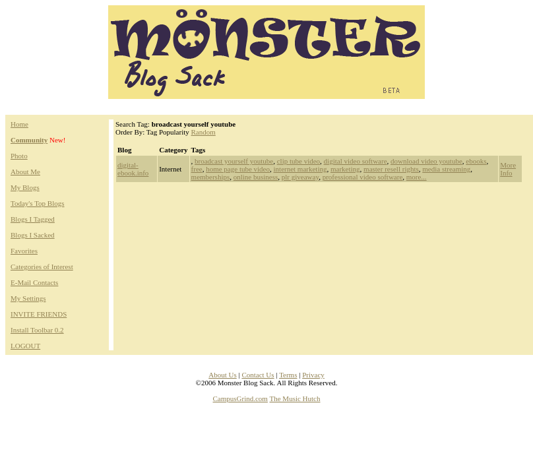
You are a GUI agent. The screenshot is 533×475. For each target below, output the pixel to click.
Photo (19, 156)
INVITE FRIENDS (39, 314)
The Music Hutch (295, 398)
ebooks (476, 161)
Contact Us (257, 375)
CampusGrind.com (240, 398)
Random (203, 132)
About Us (222, 375)
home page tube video (238, 169)
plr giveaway (300, 177)
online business (256, 177)
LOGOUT (25, 346)
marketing (345, 169)
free (197, 169)
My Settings (28, 298)
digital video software (355, 161)
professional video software (363, 177)
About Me (25, 171)
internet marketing (300, 169)
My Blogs (25, 187)
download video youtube (426, 161)
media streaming (446, 169)
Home (19, 124)
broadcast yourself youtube (234, 161)
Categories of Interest (42, 266)
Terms (288, 375)
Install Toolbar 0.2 (37, 330)
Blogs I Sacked (33, 235)
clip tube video (298, 161)
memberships (210, 177)
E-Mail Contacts (34, 282)
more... (416, 177)
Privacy (313, 375)
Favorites (24, 251)
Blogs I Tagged (33, 219)
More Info (508, 169)
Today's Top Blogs (38, 203)
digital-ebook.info (132, 169)
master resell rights (391, 169)
